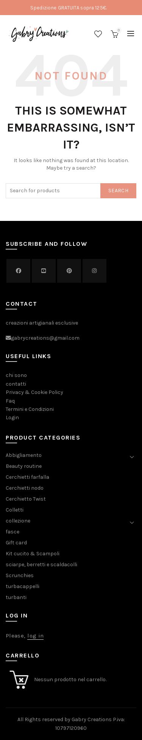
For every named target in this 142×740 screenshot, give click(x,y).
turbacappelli (22, 586)
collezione (18, 521)
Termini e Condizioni (30, 409)
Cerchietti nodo (25, 488)
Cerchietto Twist (26, 499)
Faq (10, 401)
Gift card (16, 542)
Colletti (14, 510)
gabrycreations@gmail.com (45, 338)
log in (35, 635)
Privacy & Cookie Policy (34, 392)
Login (12, 417)
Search (118, 190)
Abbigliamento (24, 455)
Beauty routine (24, 466)
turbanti (16, 597)
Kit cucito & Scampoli (32, 553)
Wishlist (98, 34)
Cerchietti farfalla (27, 477)
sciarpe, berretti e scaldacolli (41, 564)
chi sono (16, 375)
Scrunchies (20, 575)
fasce (12, 532)
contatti (16, 384)
